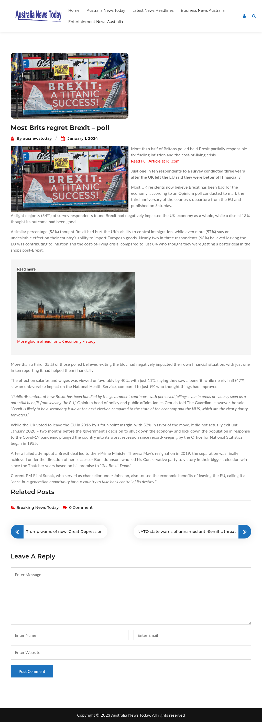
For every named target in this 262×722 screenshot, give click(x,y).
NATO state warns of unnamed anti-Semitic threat (186, 531)
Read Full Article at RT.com (155, 160)
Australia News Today (106, 10)
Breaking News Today (37, 507)
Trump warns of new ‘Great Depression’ (65, 531)
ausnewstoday (37, 138)
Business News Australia (203, 10)
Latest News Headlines (153, 10)
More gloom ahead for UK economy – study (56, 341)
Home (74, 10)
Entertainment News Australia (95, 21)
